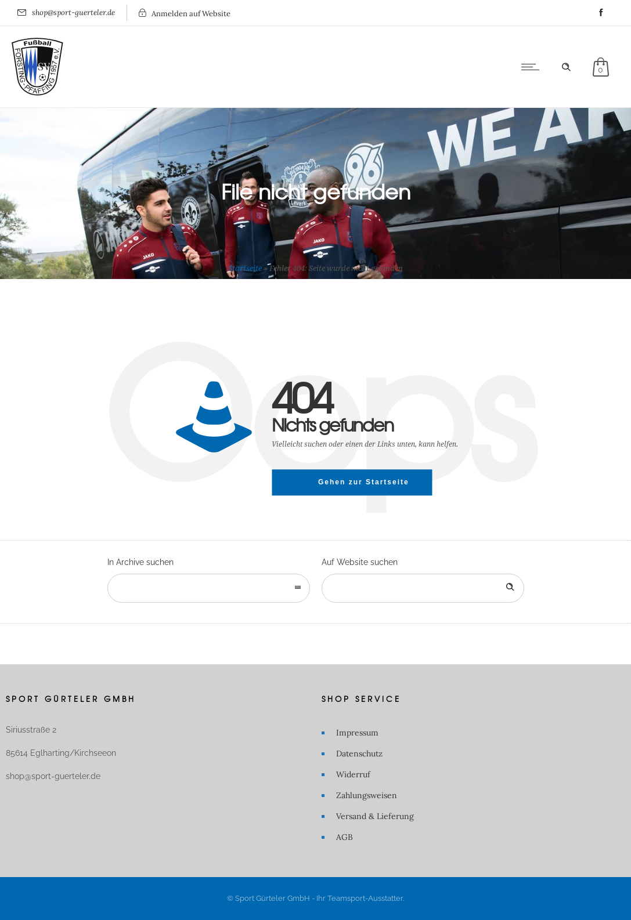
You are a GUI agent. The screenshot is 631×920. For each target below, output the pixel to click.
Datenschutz (359, 753)
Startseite (245, 268)
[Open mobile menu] (533, 66)
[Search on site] (423, 588)
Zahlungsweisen (366, 795)
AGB (344, 837)
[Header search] (566, 67)
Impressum (357, 732)
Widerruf (353, 774)
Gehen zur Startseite (363, 482)
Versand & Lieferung (375, 816)
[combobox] (208, 588)
